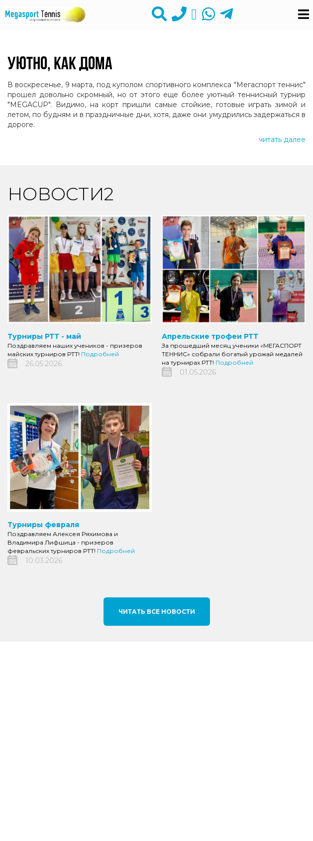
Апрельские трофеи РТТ (210, 336)
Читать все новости (156, 611)
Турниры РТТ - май (44, 336)
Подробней (100, 354)
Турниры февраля (43, 524)
